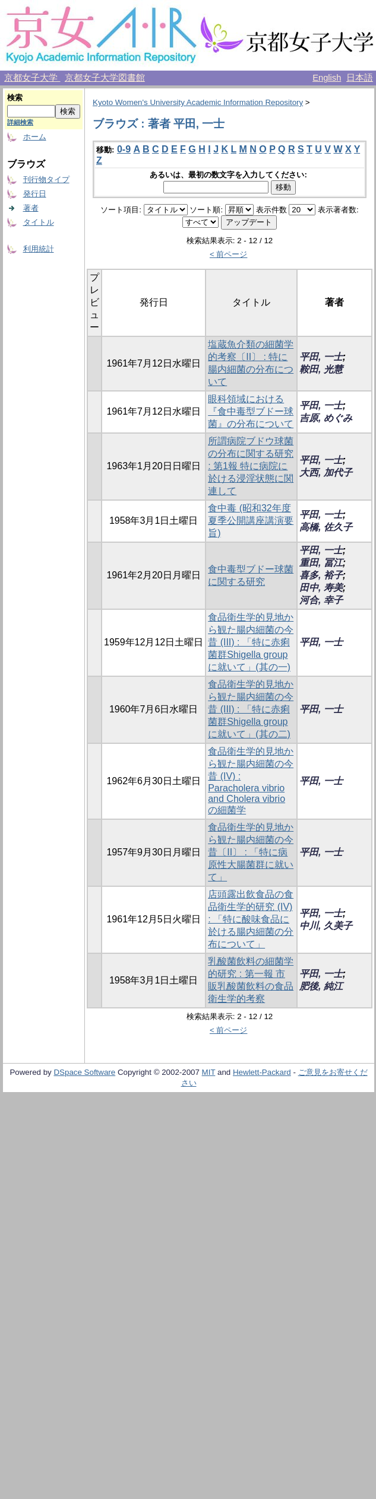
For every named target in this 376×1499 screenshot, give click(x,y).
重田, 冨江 (321, 563)
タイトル (38, 222)
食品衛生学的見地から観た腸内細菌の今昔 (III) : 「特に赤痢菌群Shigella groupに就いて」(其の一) (250, 642)
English (326, 77)
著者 (31, 207)
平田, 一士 (321, 357)
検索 (15, 97)
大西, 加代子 (325, 472)
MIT (209, 1072)
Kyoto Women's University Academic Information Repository (198, 102)
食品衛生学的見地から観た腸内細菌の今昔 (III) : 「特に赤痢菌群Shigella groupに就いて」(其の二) (250, 709)
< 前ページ (229, 254)
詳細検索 (20, 122)
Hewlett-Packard (262, 1072)
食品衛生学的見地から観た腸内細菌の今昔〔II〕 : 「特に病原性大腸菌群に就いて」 (250, 852)
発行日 (34, 193)
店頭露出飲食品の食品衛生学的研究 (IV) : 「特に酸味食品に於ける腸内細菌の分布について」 (250, 919)
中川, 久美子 (325, 926)
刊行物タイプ (46, 179)
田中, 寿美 (321, 588)
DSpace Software (84, 1072)
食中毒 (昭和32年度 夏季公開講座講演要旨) (250, 520)
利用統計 (38, 248)
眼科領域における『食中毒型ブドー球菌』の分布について (250, 411)
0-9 (124, 149)
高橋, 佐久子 (325, 527)
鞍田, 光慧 (321, 369)
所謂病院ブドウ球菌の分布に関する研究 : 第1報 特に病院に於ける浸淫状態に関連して (250, 466)
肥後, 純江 (321, 986)
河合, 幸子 (321, 600)
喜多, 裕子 (321, 575)
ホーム (34, 136)
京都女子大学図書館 (105, 77)
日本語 (359, 77)
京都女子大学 (32, 77)
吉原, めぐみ (325, 418)
